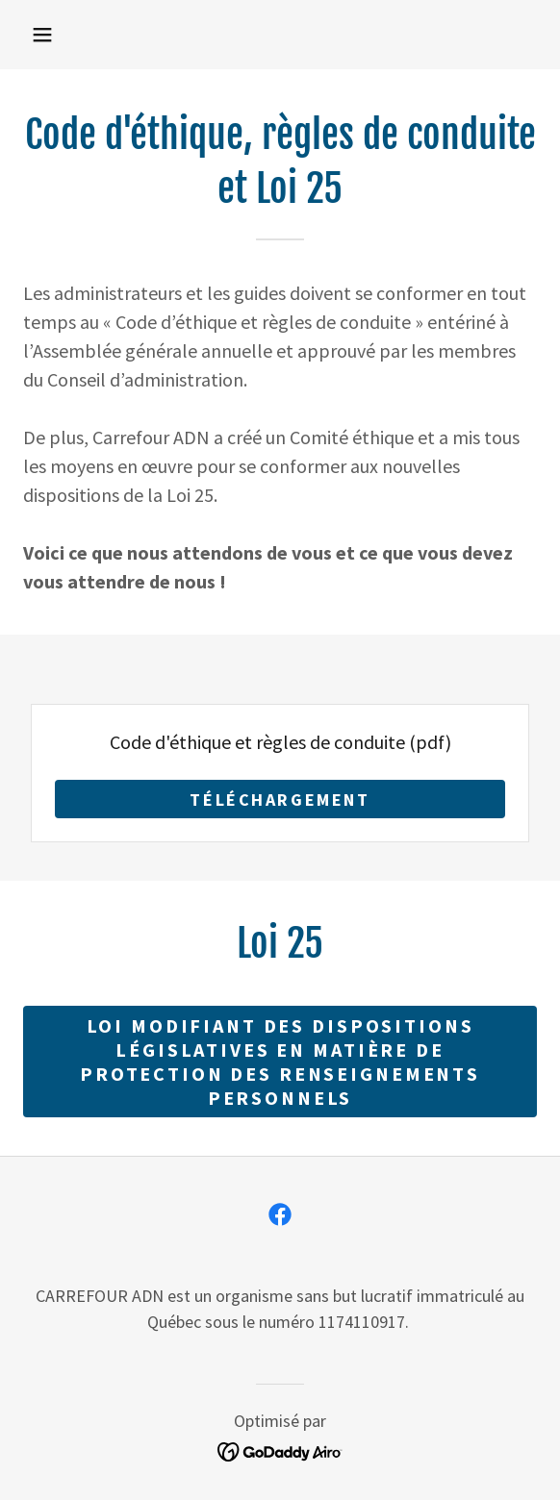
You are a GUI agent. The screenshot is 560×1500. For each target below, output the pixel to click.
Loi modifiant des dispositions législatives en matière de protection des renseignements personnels (280, 1061)
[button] (42, 34)
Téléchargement (279, 799)
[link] (280, 1214)
